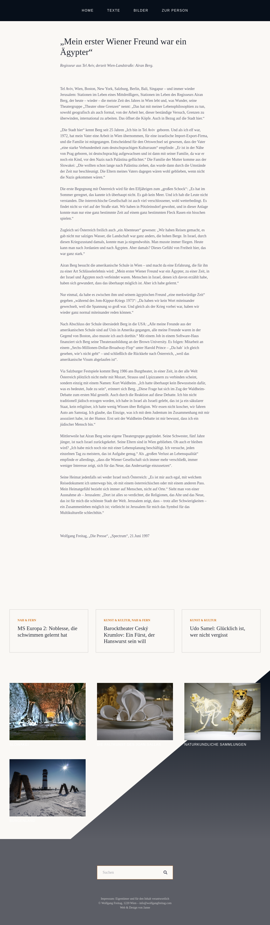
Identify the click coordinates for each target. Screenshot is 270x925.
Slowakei (19, 744)
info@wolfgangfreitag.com (155, 903)
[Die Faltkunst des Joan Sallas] (135, 686)
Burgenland (22, 821)
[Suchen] (135, 872)
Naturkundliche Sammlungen (215, 744)
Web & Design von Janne (135, 907)
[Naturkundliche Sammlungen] (222, 686)
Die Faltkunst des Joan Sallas (129, 744)
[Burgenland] (47, 762)
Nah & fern (27, 620)
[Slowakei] (47, 686)
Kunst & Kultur (117, 620)
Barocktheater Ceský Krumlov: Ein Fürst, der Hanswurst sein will (129, 634)
